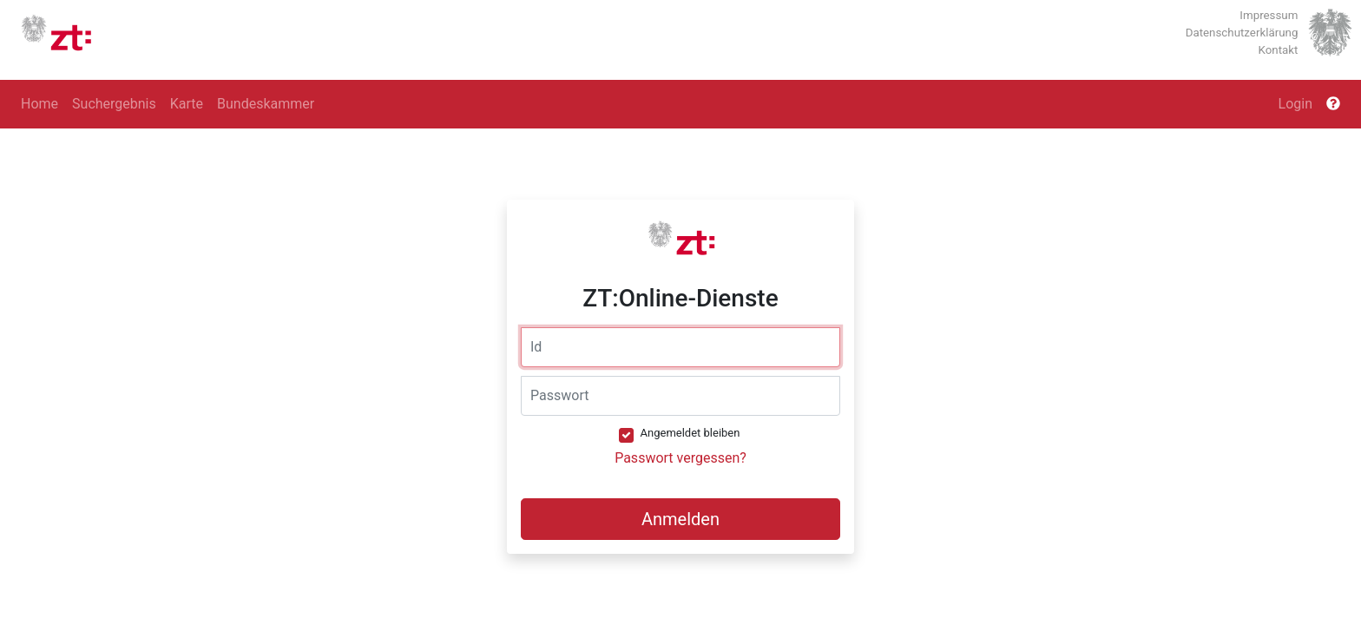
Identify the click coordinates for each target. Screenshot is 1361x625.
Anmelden (680, 519)
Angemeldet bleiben (690, 432)
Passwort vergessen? (680, 458)
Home (39, 103)
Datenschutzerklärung (1242, 32)
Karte (186, 103)
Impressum (1268, 15)
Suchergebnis (114, 103)
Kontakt (1279, 49)
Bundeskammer (265, 103)
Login (1295, 103)
